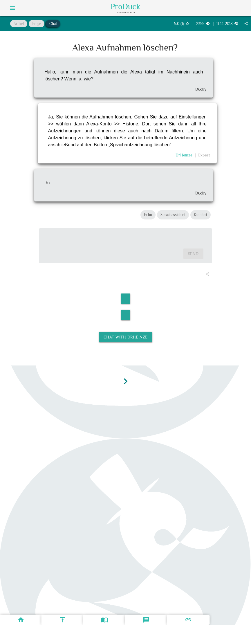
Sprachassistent (172, 214)
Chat (53, 23)
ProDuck (125, 6)
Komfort (200, 214)
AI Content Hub (125, 12)
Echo (148, 214)
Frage (36, 23)
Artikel (19, 23)
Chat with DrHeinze (126, 337)
